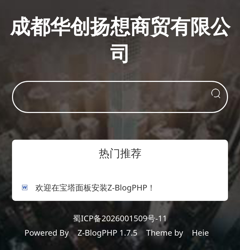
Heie (200, 232)
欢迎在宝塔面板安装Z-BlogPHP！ (95, 187)
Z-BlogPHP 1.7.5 (107, 232)
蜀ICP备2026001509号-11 (120, 218)
